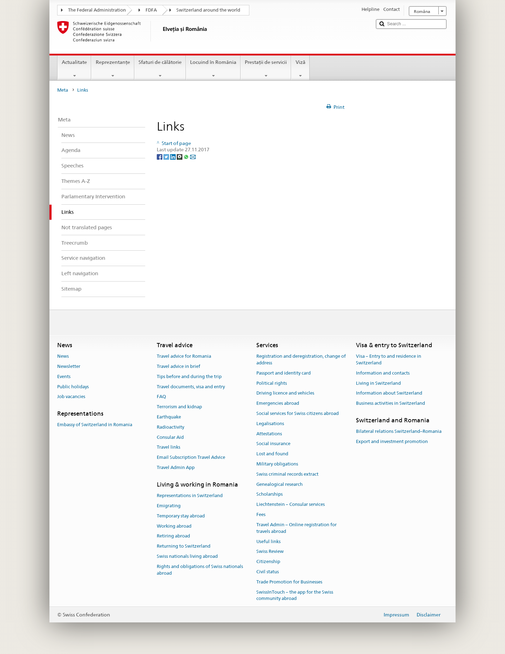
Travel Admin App (176, 467)
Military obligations (277, 464)
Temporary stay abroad (181, 515)
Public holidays (73, 386)
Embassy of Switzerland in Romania (94, 425)
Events (63, 376)
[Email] (193, 156)
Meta (62, 90)
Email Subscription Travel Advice (191, 457)
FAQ (161, 396)
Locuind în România (213, 68)
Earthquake (169, 417)
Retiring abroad (173, 536)
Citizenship (268, 561)
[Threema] (180, 156)
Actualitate (74, 68)
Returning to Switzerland (183, 546)
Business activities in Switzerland (390, 403)
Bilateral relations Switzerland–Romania (399, 431)
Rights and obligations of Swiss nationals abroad (200, 570)
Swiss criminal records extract (287, 474)
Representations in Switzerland (190, 495)
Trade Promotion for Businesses (289, 581)
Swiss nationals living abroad (187, 556)
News (63, 356)
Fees (260, 514)
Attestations (269, 433)
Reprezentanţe (113, 68)
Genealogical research (279, 484)
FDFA (151, 10)
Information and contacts (383, 373)
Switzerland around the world (208, 10)
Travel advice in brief (178, 366)
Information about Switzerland (389, 393)
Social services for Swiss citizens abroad (297, 413)
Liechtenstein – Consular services (290, 504)
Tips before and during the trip (189, 376)
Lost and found (272, 453)
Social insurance (273, 444)
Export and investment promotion (392, 441)
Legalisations (270, 423)
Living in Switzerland (378, 383)
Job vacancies (71, 396)
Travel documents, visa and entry (191, 386)
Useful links (268, 541)
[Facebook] (160, 156)
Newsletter (68, 366)
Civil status (267, 571)
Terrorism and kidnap (179, 406)
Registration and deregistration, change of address (301, 359)
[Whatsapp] (186, 156)
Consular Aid (170, 437)
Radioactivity (170, 427)
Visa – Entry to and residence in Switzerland (388, 359)
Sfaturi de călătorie (160, 68)
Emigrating (169, 505)
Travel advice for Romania (184, 356)
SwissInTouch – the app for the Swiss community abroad (294, 595)
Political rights (271, 383)
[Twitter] (166, 156)
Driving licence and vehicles (285, 393)
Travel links (168, 447)
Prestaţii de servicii (266, 68)
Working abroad (174, 526)
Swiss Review (270, 551)
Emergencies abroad (277, 403)
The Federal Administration (97, 10)
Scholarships (269, 494)
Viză (300, 68)
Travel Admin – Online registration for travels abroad (296, 528)
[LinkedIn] (173, 156)
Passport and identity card (283, 373)
